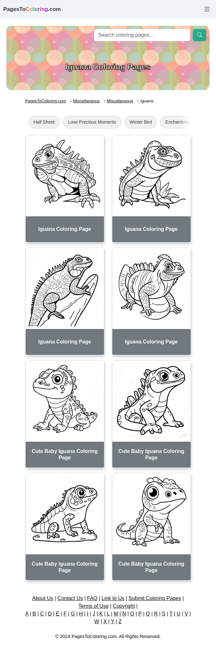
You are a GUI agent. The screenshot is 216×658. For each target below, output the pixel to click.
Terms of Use (93, 606)
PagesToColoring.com (45, 101)
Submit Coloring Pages (155, 598)
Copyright (124, 606)
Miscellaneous (86, 101)
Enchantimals (178, 122)
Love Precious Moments (92, 122)
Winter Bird (141, 122)
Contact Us (70, 598)
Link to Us (112, 598)
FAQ (92, 598)
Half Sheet (44, 122)
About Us (42, 598)
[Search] (142, 35)
